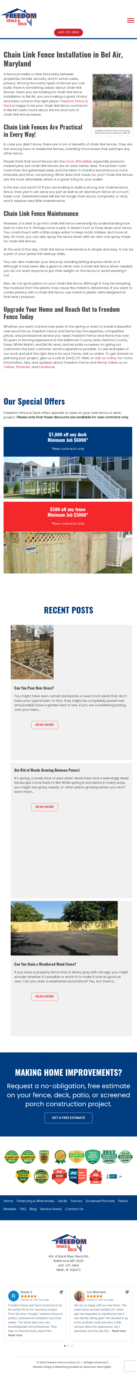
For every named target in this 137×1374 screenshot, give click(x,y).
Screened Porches (100, 1201)
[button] (65, 1346)
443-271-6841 (68, 32)
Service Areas (51, 1209)
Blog (33, 1209)
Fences (76, 1201)
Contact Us (74, 1209)
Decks (62, 1201)
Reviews (10, 1209)
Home (8, 1201)
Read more (15, 1335)
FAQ (23, 1209)
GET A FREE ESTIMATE (68, 1118)
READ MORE (44, 725)
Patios (123, 1201)
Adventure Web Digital (97, 1367)
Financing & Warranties (35, 1201)
